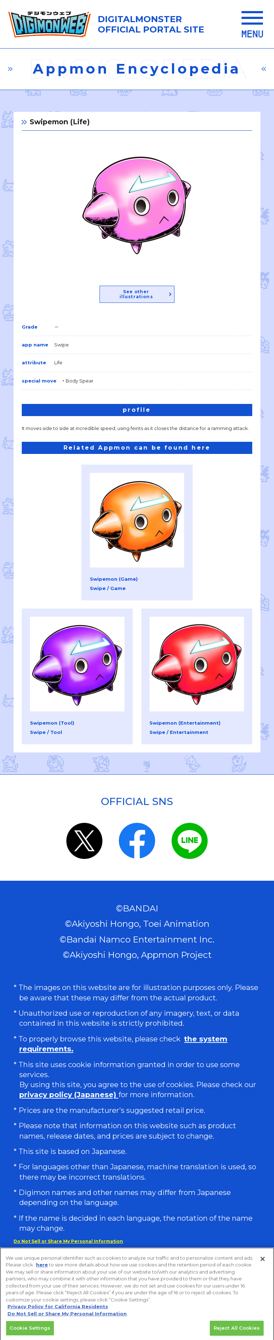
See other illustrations (136, 294)
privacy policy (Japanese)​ (68, 1094)
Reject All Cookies (237, 1331)
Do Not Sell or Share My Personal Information (68, 1241)
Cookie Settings (30, 1331)
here (42, 1268)
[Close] (262, 1262)
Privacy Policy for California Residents (57, 1309)
